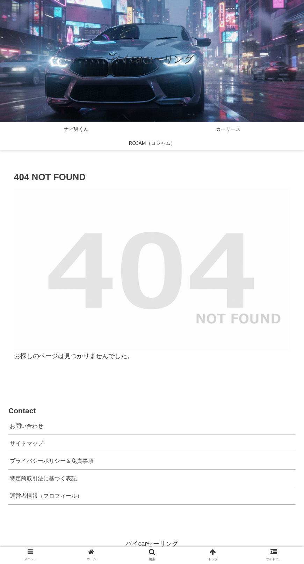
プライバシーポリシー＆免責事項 (52, 461)
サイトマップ (26, 443)
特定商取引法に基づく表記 (43, 478)
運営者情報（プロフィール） (46, 495)
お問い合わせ (26, 426)
